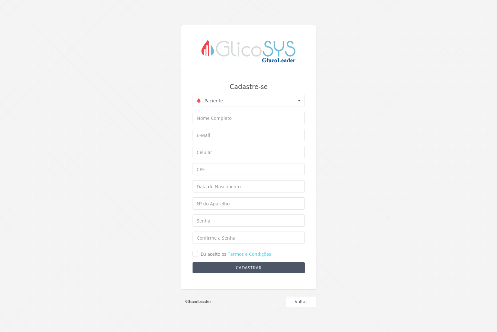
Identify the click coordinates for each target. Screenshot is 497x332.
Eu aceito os (236, 254)
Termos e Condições (249, 254)
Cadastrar (249, 268)
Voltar (301, 301)
